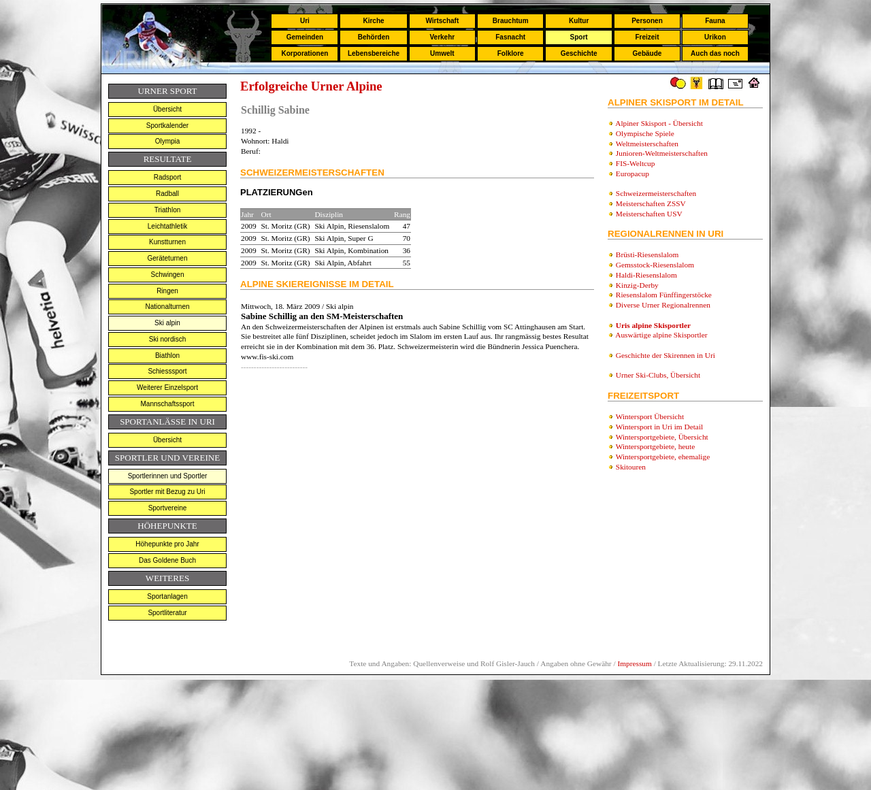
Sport (579, 37)
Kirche (373, 20)
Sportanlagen (167, 596)
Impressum (634, 663)
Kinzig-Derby (637, 285)
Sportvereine (167, 508)
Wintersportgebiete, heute (655, 446)
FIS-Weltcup (635, 163)
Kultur (579, 20)
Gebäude (647, 53)
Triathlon (167, 210)
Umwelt (442, 53)
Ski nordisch (167, 339)
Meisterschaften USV (649, 214)
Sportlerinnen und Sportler (168, 476)
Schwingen (167, 274)
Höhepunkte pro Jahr (167, 544)
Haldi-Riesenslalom (646, 275)
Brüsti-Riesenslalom (647, 254)
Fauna (715, 20)
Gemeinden (304, 37)
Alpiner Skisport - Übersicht (659, 123)
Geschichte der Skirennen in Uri (665, 355)
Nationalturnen (167, 306)
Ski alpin (167, 323)
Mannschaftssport (168, 404)
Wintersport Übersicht (650, 416)
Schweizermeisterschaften (656, 193)
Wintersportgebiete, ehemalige (663, 456)
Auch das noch (715, 53)
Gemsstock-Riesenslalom (655, 265)
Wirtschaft (442, 20)
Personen (647, 20)
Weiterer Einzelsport (167, 387)
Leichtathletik (167, 226)
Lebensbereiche (373, 53)
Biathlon (167, 355)
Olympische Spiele (645, 133)
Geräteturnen (168, 258)
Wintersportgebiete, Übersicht (662, 437)
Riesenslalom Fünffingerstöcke (664, 295)
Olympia (167, 141)
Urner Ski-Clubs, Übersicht (658, 375)
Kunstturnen (167, 242)
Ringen (167, 291)
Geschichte (579, 53)
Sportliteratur (167, 612)
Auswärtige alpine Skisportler (661, 335)
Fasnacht (510, 37)
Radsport (168, 177)
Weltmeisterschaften (647, 143)
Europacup (632, 173)
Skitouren (631, 467)
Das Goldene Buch (167, 560)
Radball (167, 193)
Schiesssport (167, 371)
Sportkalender (167, 125)
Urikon (715, 37)
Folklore (510, 53)
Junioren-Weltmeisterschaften (662, 153)
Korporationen (304, 53)
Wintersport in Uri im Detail (660, 427)
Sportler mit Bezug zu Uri (167, 491)
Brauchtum (511, 20)
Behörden (374, 37)
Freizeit (647, 37)
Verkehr (442, 37)
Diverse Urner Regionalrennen (663, 305)
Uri (305, 20)
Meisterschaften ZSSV (651, 203)
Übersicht (167, 109)
